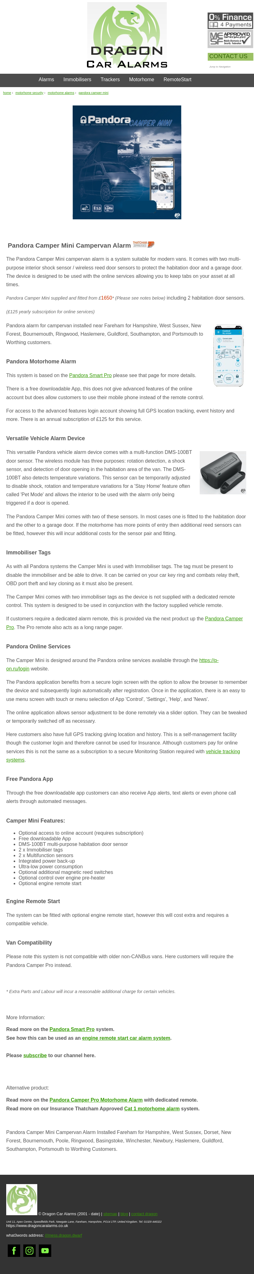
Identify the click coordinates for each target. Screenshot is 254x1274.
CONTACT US (228, 56)
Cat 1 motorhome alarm (152, 1108)
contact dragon (144, 1213)
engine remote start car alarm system (126, 1038)
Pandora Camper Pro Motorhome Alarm (96, 1100)
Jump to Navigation (219, 66)
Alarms (46, 79)
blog (124, 1213)
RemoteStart (178, 79)
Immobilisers (77, 79)
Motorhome (141, 79)
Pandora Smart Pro (90, 375)
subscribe (35, 1055)
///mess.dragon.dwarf (63, 1235)
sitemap (110, 1213)
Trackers (110, 79)
